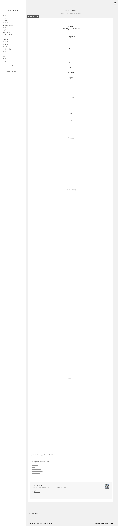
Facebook (41, 523)
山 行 (4, 30)
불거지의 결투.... (36, 473)
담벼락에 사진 (7, 49)
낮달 (4, 27)
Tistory (102, 523)
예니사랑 (5, 22)
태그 (4, 58)
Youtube (46, 523)
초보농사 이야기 (7, 34)
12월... (33, 467)
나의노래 (5, 51)
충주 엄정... (35, 465)
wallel (111, 523)
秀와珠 (5, 20)
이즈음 (5, 46)
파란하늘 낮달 (12, 10)
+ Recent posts (33, 513)
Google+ (50, 523)
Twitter (37, 523)
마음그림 (5, 44)
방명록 (5, 61)
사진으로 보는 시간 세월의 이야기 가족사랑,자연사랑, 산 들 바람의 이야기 (52, 487)
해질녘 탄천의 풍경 (37, 471)
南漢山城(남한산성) (8, 32)
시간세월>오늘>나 (8, 25)
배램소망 (5, 42)
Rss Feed (31, 523)
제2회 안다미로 (71, 10)
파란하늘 (5, 39)
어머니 (5, 15)
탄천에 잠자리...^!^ (36, 469)
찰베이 (5, 18)
